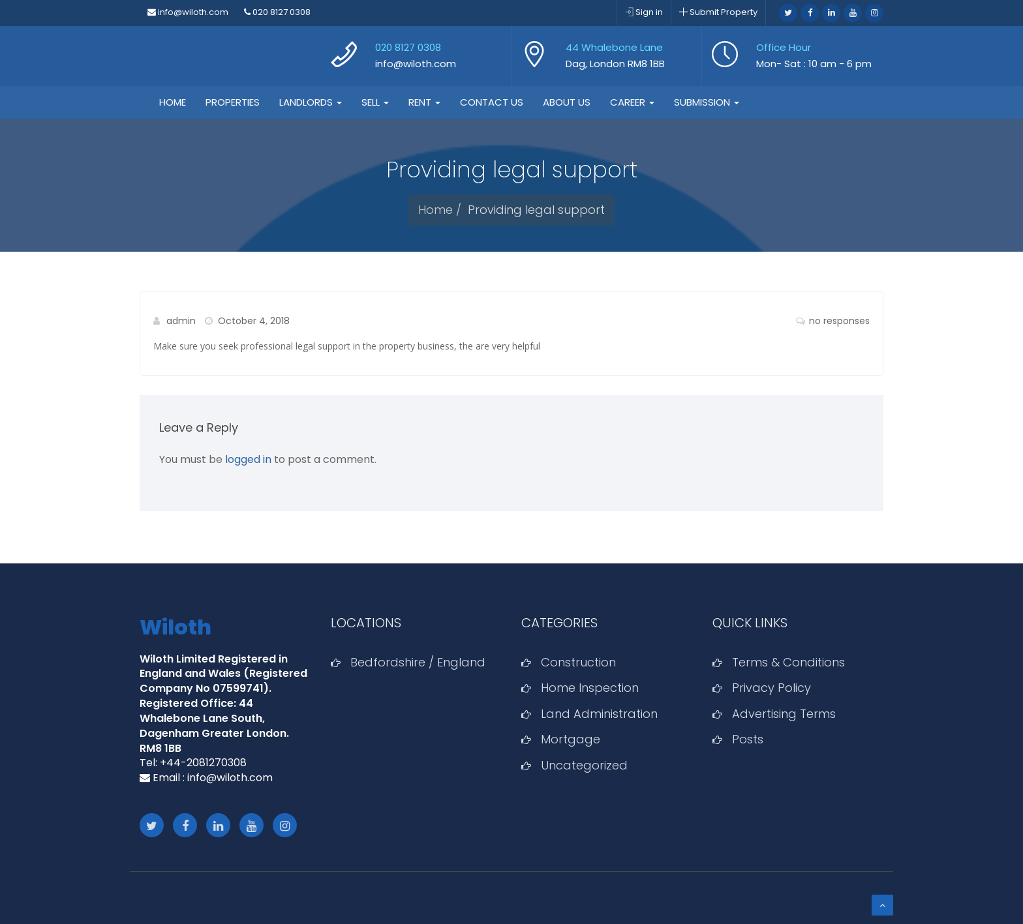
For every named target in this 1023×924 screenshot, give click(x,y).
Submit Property (718, 12)
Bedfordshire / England (417, 662)
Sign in (644, 12)
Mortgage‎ (570, 739)
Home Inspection (590, 687)
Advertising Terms (784, 714)
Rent (424, 102)
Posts (747, 739)
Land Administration (599, 714)
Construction (578, 662)
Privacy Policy (771, 687)
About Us (566, 102)
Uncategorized (584, 765)
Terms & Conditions (788, 662)
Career (632, 102)
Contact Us (491, 102)
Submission (706, 102)
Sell (375, 102)
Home (172, 102)
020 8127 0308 (277, 12)
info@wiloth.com (187, 12)
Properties (233, 102)
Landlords (310, 102)
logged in (248, 459)
